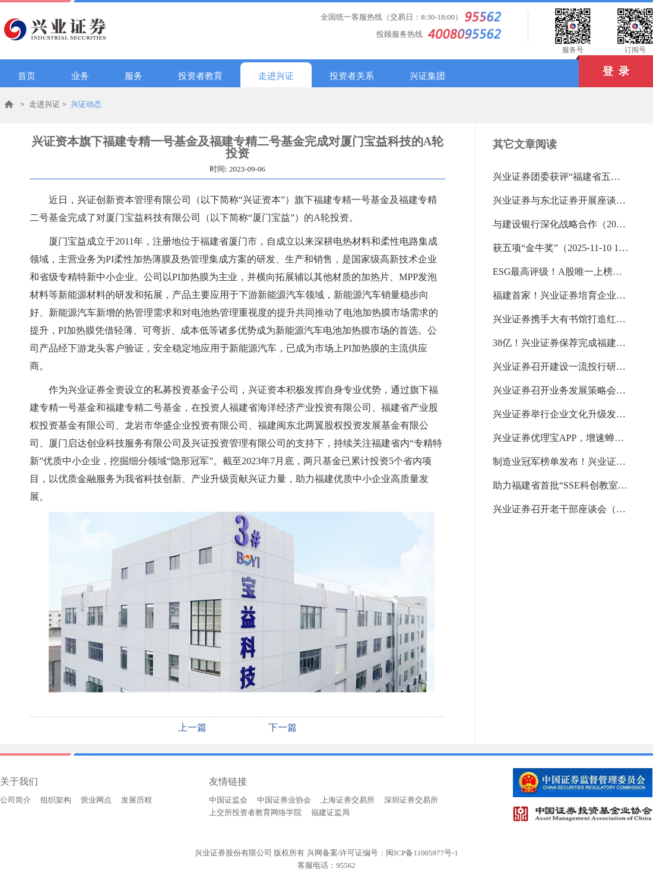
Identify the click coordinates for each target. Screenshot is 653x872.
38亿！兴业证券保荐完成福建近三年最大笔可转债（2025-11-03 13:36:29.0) (561, 343)
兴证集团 (427, 76)
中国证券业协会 (284, 799)
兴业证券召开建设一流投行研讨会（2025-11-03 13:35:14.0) (561, 367)
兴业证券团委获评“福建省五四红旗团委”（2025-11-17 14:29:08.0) (561, 177)
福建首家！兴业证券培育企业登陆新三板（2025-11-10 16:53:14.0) (561, 295)
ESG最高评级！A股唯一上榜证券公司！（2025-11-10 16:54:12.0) (561, 272)
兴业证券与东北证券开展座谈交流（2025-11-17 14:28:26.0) (561, 200)
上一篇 (192, 727)
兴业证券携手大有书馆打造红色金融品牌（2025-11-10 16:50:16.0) (561, 319)
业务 (80, 76)
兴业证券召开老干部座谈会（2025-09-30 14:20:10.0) (561, 509)
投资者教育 (200, 76)
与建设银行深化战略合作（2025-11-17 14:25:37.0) (561, 224)
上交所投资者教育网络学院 (255, 812)
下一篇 (282, 727)
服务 (133, 76)
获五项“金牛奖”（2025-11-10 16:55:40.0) (561, 248)
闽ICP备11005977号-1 (422, 852)
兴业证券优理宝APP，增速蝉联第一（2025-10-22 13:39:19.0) (561, 438)
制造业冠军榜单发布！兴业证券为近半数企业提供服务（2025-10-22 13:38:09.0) (561, 461)
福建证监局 (330, 812)
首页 (27, 76)
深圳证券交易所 (411, 799)
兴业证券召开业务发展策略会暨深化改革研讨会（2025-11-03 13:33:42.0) (561, 390)
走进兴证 (276, 76)
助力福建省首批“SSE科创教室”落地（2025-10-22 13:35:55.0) (561, 485)
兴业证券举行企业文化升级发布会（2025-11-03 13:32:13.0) (561, 414)
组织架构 (55, 799)
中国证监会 (228, 799)
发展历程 (136, 799)
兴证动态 (86, 104)
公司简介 (15, 799)
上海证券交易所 (348, 799)
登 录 (604, 66)
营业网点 (96, 799)
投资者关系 (351, 76)
